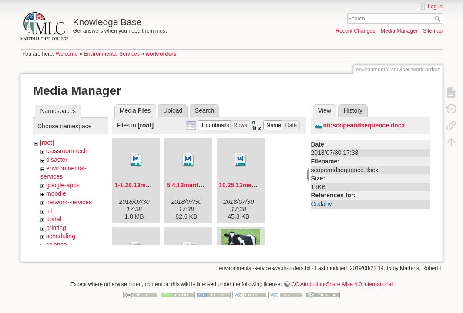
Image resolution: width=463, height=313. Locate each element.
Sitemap (433, 31)
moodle (56, 193)
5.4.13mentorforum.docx (202, 185)
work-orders (161, 54)
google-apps (63, 185)
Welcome (67, 54)
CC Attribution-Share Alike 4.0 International (342, 281)
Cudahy (321, 203)
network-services (69, 202)
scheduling (60, 236)
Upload (172, 110)
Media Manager (399, 31)
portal (53, 219)
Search (438, 19)
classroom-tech (66, 150)
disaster (56, 159)
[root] (47, 142)
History (352, 110)
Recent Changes (355, 31)
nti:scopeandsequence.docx (364, 125)
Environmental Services (112, 54)
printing (56, 227)
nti (49, 210)
